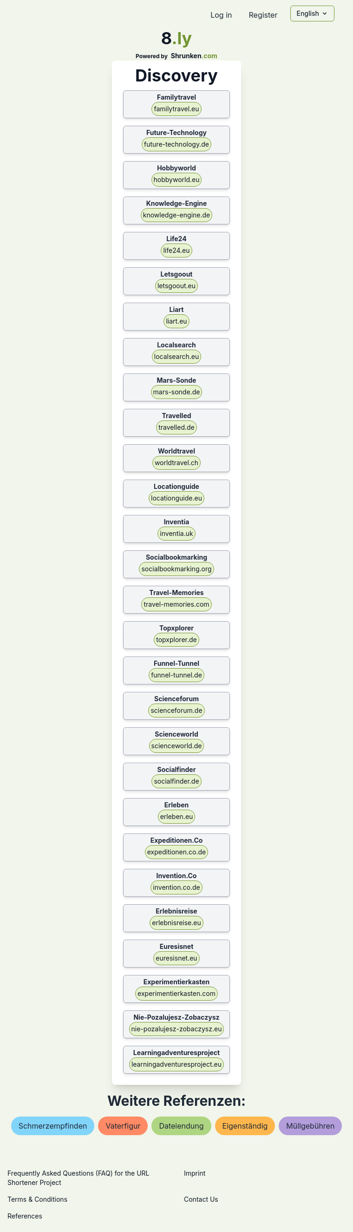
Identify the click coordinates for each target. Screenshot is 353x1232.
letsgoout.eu (176, 286)
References (24, 1216)
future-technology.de (176, 144)
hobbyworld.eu (177, 179)
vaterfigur (122, 1125)
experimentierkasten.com (176, 993)
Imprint (194, 1173)
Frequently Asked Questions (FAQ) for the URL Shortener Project (78, 1177)
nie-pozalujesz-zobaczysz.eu (176, 1029)
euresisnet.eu (176, 958)
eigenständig (245, 1125)
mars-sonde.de (176, 392)
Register (262, 15)
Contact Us (201, 1199)
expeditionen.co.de (176, 852)
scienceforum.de (176, 710)
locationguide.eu (176, 498)
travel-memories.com (176, 604)
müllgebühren (310, 1125)
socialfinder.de (176, 781)
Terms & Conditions (37, 1199)
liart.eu (176, 321)
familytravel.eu (176, 109)
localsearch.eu (176, 356)
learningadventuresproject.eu (176, 1064)
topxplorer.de (176, 639)
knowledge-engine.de (176, 215)
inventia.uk (176, 533)
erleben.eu (176, 816)
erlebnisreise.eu (176, 923)
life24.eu (176, 250)
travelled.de (176, 427)
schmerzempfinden (53, 1125)
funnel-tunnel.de (176, 675)
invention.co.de (176, 887)
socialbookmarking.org (176, 569)
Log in (221, 15)
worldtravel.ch (176, 463)
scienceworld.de (176, 746)
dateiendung (181, 1125)
